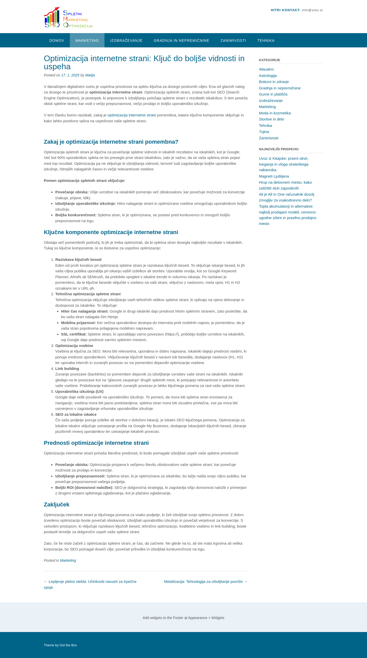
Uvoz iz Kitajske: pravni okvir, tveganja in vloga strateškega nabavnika (283, 164)
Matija (90, 75)
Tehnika (266, 40)
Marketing (87, 40)
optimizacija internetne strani (132, 115)
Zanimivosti (233, 40)
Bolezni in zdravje (274, 81)
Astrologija (268, 75)
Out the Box (68, 645)
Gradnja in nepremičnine (181, 40)
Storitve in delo (271, 119)
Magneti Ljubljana (274, 176)
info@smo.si (312, 10)
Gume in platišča (273, 94)
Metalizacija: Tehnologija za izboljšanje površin (206, 581)
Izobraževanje (126, 40)
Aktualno (266, 69)
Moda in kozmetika (275, 113)
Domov (56, 40)
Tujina (264, 131)
